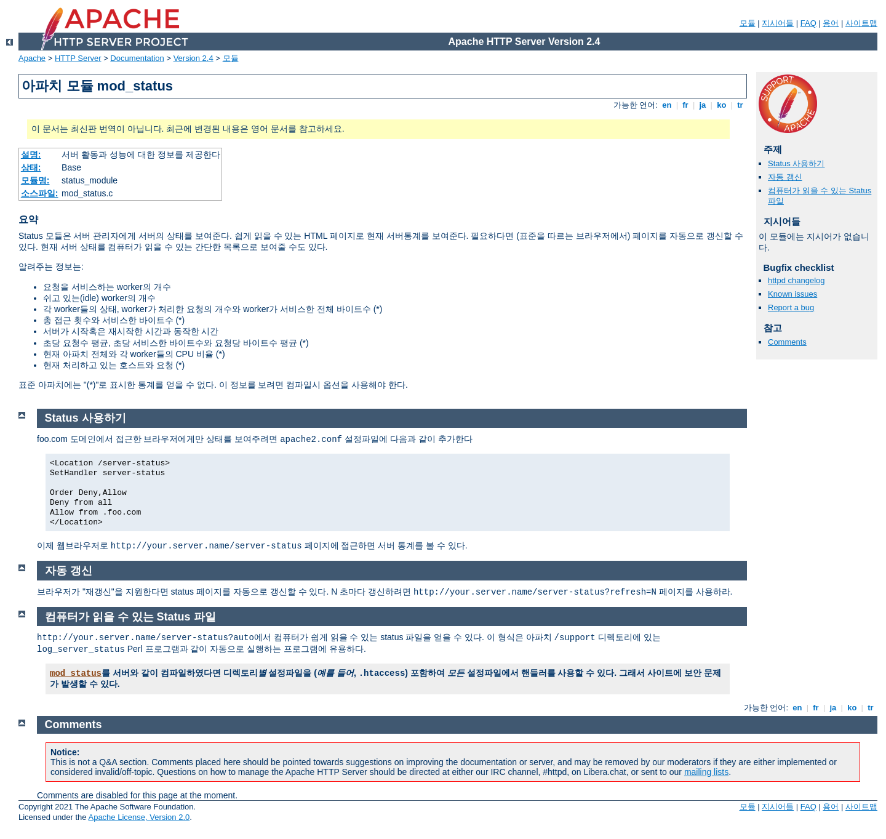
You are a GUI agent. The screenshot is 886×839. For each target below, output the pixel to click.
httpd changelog (796, 280)
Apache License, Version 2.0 (139, 817)
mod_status (76, 673)
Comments (787, 342)
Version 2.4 (194, 58)
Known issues (792, 294)
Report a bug (791, 307)
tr (740, 105)
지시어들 (778, 23)
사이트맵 (861, 23)
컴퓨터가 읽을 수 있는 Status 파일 (130, 617)
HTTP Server (78, 58)
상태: (31, 167)
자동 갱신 (785, 177)
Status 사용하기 (796, 163)
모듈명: (35, 180)
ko (721, 105)
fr (685, 105)
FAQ (808, 23)
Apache (32, 58)
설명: (31, 154)
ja (702, 105)
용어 (831, 23)
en (667, 105)
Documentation (137, 58)
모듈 (748, 23)
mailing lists (706, 772)
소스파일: (39, 193)
